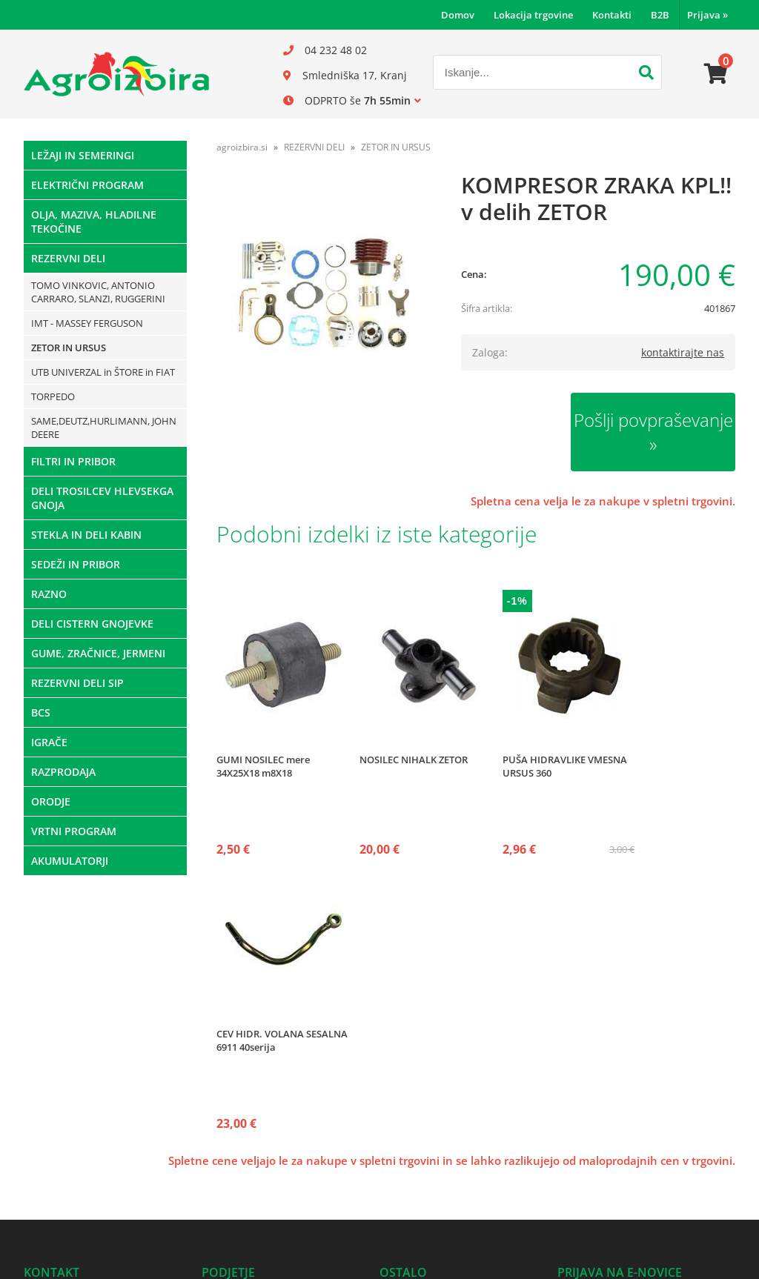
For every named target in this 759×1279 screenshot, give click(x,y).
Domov (457, 14)
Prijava (707, 14)
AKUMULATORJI (69, 861)
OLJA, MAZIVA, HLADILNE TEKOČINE (93, 221)
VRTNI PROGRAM (73, 831)
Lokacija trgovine (533, 14)
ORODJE (50, 801)
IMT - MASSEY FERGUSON (87, 323)
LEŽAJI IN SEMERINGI (82, 155)
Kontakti (612, 14)
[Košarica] (716, 74)
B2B (660, 14)
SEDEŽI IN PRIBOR (75, 564)
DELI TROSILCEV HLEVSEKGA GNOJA (102, 498)
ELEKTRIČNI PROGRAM (87, 185)
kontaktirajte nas (682, 352)
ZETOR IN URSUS (68, 347)
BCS (40, 712)
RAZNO (49, 594)
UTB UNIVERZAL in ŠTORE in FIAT (103, 372)
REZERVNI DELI (68, 258)
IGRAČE (49, 742)
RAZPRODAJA (63, 772)
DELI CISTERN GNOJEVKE (92, 624)
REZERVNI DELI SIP (77, 683)
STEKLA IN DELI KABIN (86, 535)
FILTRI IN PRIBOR (73, 461)
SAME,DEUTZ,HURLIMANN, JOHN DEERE (103, 427)
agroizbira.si (242, 147)
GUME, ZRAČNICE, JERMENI (98, 653)
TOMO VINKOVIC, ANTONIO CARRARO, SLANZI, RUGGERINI (98, 292)
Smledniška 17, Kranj (354, 75)
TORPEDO (53, 396)
